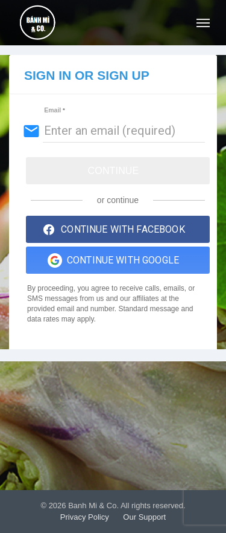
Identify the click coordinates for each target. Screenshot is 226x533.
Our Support (144, 517)
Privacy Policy (84, 517)
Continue (113, 171)
